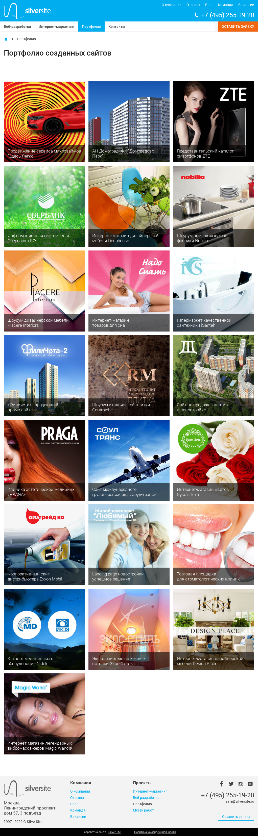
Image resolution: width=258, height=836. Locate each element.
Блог (209, 5)
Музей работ (143, 810)
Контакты (116, 26)
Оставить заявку (238, 26)
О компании (171, 5)
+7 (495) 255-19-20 (227, 15)
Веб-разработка (17, 26)
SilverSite (114, 832)
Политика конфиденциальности (155, 832)
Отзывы (193, 5)
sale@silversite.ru (240, 801)
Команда (225, 5)
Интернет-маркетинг (56, 26)
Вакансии (246, 5)
